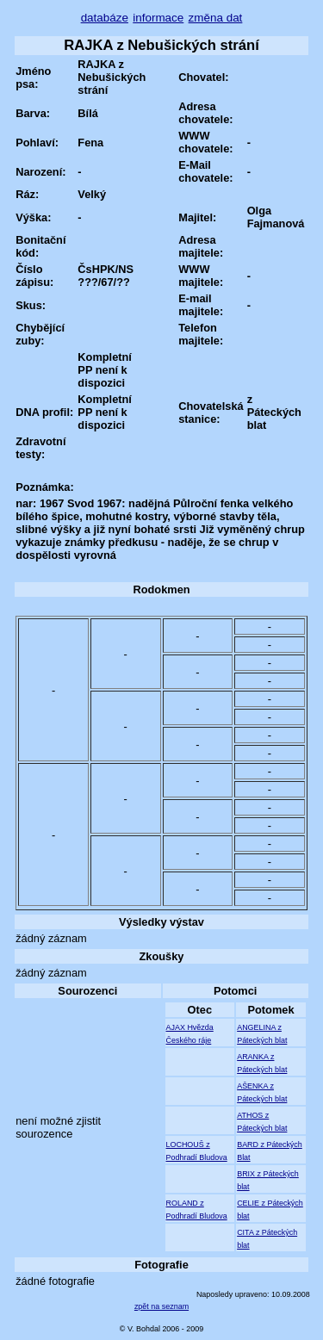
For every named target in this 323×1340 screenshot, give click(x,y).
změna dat (216, 17)
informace (158, 17)
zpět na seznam (161, 1306)
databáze (104, 17)
